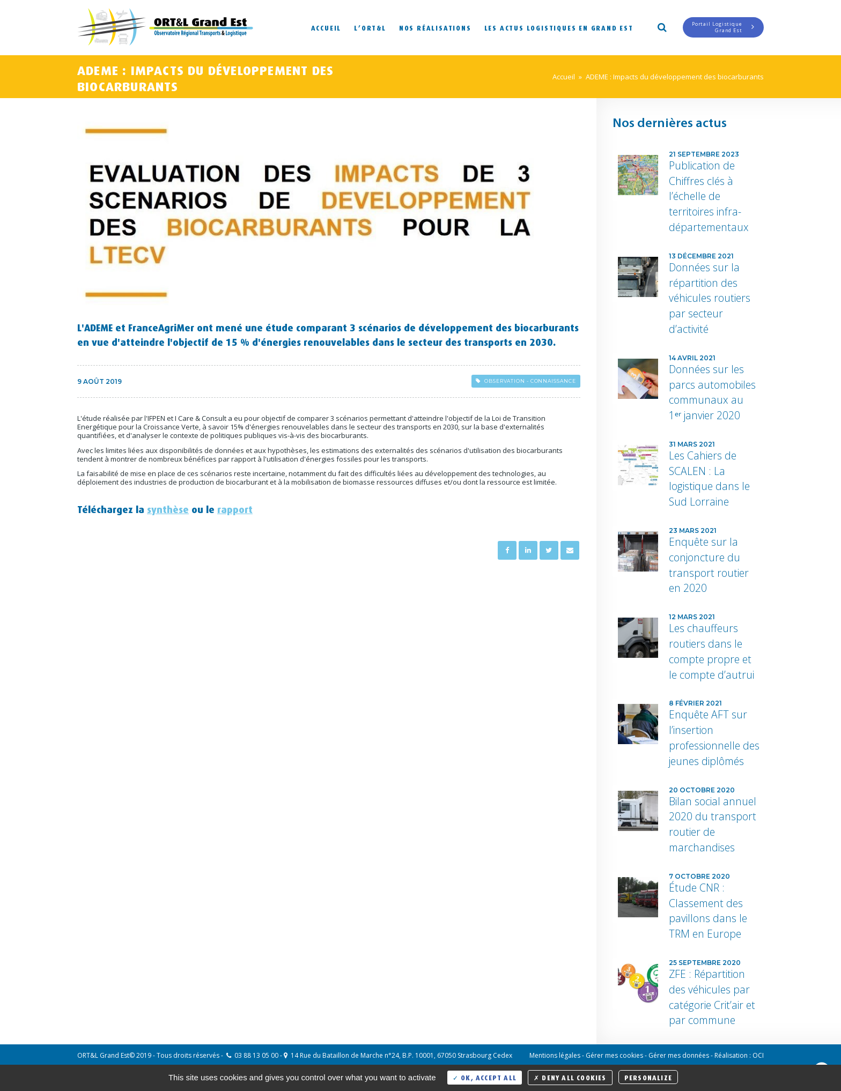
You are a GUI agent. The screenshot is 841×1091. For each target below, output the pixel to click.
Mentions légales (554, 1055)
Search (661, 26)
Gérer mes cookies (614, 1055)
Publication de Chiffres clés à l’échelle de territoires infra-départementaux (709, 196)
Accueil (326, 27)
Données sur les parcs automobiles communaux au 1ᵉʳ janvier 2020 (712, 392)
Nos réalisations (435, 27)
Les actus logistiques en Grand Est (558, 27)
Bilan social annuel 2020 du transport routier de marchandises (712, 824)
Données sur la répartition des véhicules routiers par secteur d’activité (709, 298)
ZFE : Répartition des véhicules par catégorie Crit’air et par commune (712, 997)
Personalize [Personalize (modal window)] (648, 1077)
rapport (235, 507)
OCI (758, 1055)
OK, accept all (485, 1077)
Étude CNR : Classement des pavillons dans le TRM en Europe (708, 910)
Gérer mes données (678, 1055)
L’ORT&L (370, 27)
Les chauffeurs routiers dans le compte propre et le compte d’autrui (711, 651)
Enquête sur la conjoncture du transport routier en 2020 (709, 565)
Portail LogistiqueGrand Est (723, 27)
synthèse (168, 507)
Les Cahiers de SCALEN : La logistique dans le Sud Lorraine (709, 478)
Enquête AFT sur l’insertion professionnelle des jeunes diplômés (714, 737)
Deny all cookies (570, 1077)
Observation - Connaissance (526, 381)
